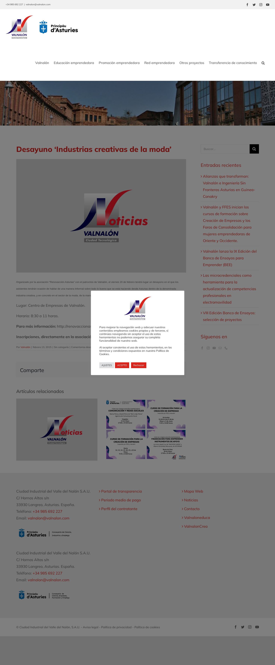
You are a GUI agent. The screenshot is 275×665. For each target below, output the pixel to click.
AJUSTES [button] (107, 365)
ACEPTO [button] (122, 365)
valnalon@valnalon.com (38, 4)
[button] (263, 63)
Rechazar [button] (138, 365)
